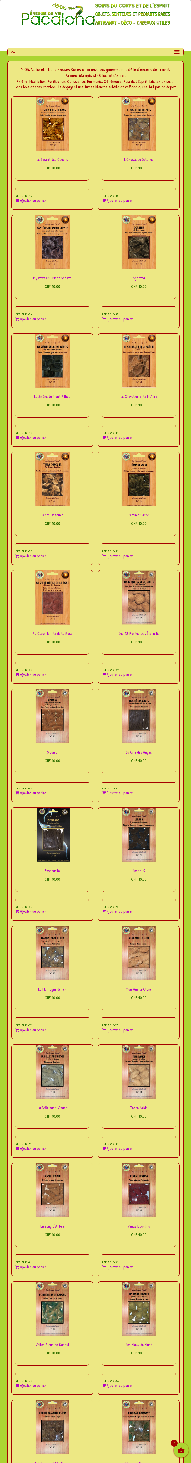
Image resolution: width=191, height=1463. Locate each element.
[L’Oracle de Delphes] (139, 124)
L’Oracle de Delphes (139, 159)
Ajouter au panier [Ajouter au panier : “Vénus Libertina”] (119, 1267)
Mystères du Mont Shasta (52, 278)
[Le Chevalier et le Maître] (139, 361)
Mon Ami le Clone (139, 989)
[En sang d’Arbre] (52, 1190)
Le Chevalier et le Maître (139, 396)
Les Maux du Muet (139, 1344)
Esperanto (52, 870)
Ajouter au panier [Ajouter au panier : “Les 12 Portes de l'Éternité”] (119, 674)
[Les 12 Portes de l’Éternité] (139, 597)
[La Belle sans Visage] (52, 1072)
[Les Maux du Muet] (139, 1309)
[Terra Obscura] (52, 479)
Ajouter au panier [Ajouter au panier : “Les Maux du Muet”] (119, 1385)
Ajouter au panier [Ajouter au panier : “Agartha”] (119, 319)
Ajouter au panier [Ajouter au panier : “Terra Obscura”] (33, 556)
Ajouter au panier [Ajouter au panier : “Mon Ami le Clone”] (119, 1030)
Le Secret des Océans (52, 159)
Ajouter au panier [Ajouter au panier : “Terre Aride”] (119, 1148)
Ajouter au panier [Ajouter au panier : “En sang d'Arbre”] (33, 1267)
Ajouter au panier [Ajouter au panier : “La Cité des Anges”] (119, 792)
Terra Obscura (52, 515)
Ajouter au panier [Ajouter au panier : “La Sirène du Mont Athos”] (33, 437)
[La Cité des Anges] (139, 716)
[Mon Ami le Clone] (139, 953)
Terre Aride (138, 1107)
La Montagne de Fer (52, 989)
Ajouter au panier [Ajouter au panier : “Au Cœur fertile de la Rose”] (33, 674)
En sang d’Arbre (52, 1226)
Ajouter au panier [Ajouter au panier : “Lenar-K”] (119, 911)
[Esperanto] (52, 835)
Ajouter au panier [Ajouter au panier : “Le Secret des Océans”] (33, 200)
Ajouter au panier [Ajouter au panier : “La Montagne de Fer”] (33, 1030)
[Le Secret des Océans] (52, 124)
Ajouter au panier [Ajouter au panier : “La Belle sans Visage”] (33, 1148)
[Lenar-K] (139, 835)
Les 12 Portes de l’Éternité (139, 633)
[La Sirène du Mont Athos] (52, 361)
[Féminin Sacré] (139, 479)
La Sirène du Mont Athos (52, 396)
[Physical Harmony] (139, 1427)
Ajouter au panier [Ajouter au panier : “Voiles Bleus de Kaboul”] (33, 1385)
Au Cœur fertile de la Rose (52, 633)
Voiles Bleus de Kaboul (52, 1344)
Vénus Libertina (138, 1226)
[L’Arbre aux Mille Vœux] (52, 1427)
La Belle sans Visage (52, 1107)
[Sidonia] (52, 716)
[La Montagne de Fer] (52, 953)
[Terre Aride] (139, 1072)
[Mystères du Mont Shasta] (52, 242)
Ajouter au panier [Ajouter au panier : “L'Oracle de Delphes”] (119, 200)
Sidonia (52, 752)
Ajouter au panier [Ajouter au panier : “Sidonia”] (33, 792)
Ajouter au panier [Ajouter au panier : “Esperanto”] (33, 911)
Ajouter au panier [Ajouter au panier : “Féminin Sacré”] (119, 556)
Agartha (139, 278)
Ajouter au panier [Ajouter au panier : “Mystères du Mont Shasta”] (33, 319)
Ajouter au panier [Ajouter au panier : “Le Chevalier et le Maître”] (119, 437)
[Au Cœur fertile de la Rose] (52, 597)
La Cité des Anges (139, 752)
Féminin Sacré (139, 515)
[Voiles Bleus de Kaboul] (52, 1309)
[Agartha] (139, 242)
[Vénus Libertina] (139, 1190)
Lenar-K (139, 870)
